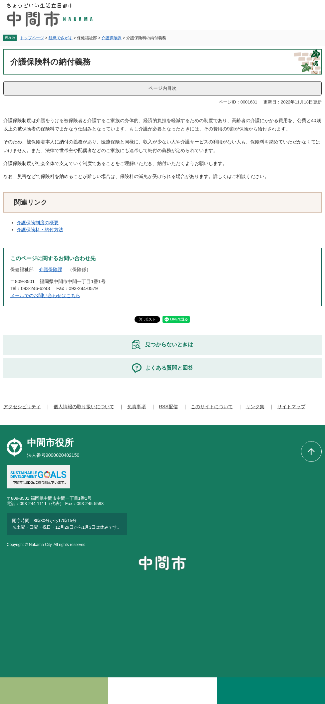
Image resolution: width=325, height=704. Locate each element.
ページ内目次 (162, 88)
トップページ (32, 38)
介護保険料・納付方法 (40, 229)
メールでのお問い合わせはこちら (45, 295)
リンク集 (255, 406)
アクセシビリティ (22, 406)
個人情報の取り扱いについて (84, 406)
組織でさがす (61, 38)
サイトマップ (291, 406)
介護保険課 (112, 38)
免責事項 (136, 406)
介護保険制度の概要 (38, 222)
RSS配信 (168, 406)
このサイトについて (212, 406)
